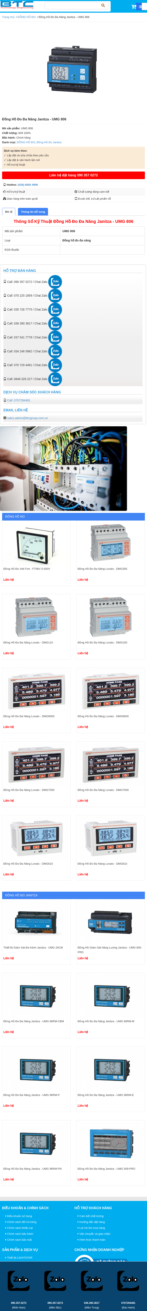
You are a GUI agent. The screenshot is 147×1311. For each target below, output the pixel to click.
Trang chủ (8, 17)
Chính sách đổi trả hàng (20, 1222)
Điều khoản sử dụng (18, 1216)
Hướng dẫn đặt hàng (91, 1222)
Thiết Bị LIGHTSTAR (18, 1257)
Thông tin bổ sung (33, 211)
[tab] (8, 212)
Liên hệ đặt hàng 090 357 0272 (73, 175)
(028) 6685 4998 (28, 184)
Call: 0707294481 (18, 400)
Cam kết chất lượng (91, 1216)
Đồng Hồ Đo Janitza (49, 142)
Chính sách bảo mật (18, 1239)
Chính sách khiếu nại (19, 1227)
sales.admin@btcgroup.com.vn (27, 418)
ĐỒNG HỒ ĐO (27, 17)
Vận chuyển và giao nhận (94, 1233)
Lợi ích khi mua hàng (91, 1227)
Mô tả (8, 211)
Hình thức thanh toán (91, 1239)
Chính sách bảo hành (19, 1233)
